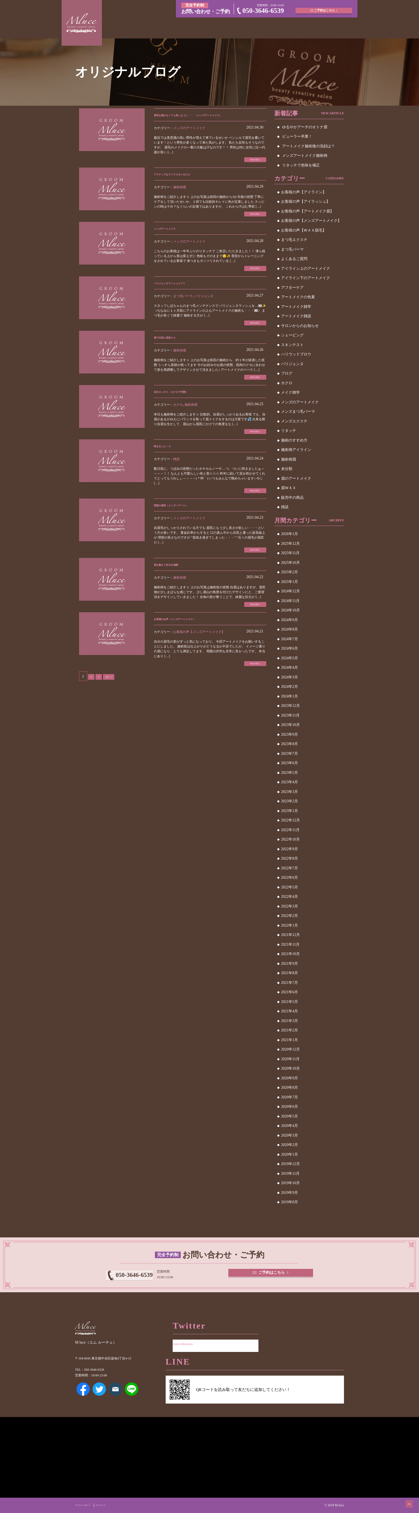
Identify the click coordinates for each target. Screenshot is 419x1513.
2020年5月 (289, 1116)
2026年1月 (289, 534)
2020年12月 (290, 1049)
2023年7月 (289, 754)
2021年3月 (289, 1021)
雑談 (176, 483)
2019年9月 (289, 1193)
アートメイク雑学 (296, 307)
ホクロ (178, 426)
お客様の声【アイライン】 (303, 192)
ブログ (286, 373)
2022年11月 (290, 830)
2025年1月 (289, 582)
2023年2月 (289, 801)
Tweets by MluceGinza (191, 1339)
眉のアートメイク (296, 478)
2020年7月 (289, 1097)
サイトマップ (120, 1505)
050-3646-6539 (263, 10)
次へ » (113, 711)
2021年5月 (289, 1002)
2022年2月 (289, 916)
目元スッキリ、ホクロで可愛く (184, 413)
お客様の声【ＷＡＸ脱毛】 (303, 230)
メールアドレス (115, 1397)
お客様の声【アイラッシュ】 (305, 202)
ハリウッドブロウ (296, 354)
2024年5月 (289, 658)
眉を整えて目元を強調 (175, 594)
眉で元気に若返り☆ (173, 355)
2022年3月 (289, 906)
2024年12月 (290, 591)
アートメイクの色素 (298, 297)
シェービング (292, 335)
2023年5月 (289, 773)
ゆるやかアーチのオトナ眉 (304, 127)
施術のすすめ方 (294, 440)
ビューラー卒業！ (297, 136)
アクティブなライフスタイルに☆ (186, 184)
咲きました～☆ (169, 470)
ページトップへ (404, 1498)
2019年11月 (290, 1174)
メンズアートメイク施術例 (304, 156)
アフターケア (292, 288)
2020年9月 (289, 1078)
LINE (131, 1397)
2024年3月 (289, 677)
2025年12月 (290, 544)
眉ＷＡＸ (288, 488)
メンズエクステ (294, 421)
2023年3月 (289, 792)
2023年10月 (290, 725)
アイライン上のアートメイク (305, 268)
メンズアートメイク (173, 241)
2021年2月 (289, 1030)
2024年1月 (289, 696)
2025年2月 (289, 572)
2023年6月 (289, 763)
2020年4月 (289, 1126)
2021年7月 (289, 983)
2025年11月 (290, 553)
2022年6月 (289, 877)
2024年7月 (289, 639)
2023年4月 (289, 782)
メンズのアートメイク (189, 135)
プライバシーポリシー (90, 1505)
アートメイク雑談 (296, 316)
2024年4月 (289, 667)
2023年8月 (289, 744)
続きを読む (249, 168)
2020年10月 (290, 1068)
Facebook (83, 1397)
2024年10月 (290, 610)
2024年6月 (289, 648)
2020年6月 (289, 1107)
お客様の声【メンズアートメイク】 (199, 664)
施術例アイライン (296, 450)
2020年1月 (289, 1154)
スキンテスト (292, 345)
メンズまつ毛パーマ (298, 412)
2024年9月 (289, 620)
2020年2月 (289, 1145)
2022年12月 (290, 820)
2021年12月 (290, 935)
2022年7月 (289, 868)
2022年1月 (289, 925)
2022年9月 (289, 849)
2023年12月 (290, 706)
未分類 (286, 469)
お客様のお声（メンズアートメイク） (190, 651)
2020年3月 (289, 1135)
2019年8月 (289, 1202)
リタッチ (288, 431)
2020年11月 (290, 1059)
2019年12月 (290, 1164)
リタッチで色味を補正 (301, 165)
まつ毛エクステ (294, 240)
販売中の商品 (292, 498)
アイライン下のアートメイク (305, 278)
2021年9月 (289, 964)
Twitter (99, 1397)
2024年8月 (289, 629)
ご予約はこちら (325, 8)
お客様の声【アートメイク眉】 (307, 211)
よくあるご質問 (294, 259)
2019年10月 (290, 1183)
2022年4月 (289, 897)
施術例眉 (179, 198)
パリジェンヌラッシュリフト (182, 298)
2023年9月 (289, 734)
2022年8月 (289, 858)
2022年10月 (290, 839)
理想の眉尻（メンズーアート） (184, 532)
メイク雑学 (290, 392)
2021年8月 (289, 973)
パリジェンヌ (204, 312)
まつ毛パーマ (183, 312)
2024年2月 (289, 687)
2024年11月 (290, 601)
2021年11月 (290, 944)
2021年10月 (290, 954)
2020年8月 (289, 1087)
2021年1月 (289, 1040)
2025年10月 (290, 563)
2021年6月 (289, 992)
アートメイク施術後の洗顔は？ (308, 146)
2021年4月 (289, 1011)
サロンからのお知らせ (300, 326)
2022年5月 (289, 887)
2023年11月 (290, 715)
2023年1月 (289, 811)
